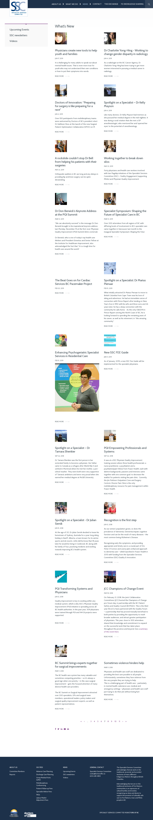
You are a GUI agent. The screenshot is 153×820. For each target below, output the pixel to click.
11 (119, 721)
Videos (13, 41)
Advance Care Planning (44, 771)
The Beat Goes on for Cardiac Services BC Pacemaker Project (73, 282)
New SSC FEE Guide (116, 352)
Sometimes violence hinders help (124, 663)
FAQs (38, 795)
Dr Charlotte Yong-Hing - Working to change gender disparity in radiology (126, 52)
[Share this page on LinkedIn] (62, 729)
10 (115, 721)
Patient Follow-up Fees (44, 788)
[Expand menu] (63, 4)
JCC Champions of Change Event (124, 588)
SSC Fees (39, 767)
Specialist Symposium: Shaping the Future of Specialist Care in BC (125, 212)
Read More (59, 76)
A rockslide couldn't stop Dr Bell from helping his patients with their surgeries (75, 161)
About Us (56, 4)
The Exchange (111, 4)
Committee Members (17, 771)
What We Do (72, 4)
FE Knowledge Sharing (132, 4)
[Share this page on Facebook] (56, 729)
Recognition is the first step (120, 520)
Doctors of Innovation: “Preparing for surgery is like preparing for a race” (75, 106)
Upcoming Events (19, 29)
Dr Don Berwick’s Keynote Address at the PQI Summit (75, 212)
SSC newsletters (18, 35)
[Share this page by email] (65, 729)
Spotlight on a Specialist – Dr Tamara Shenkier (72, 449)
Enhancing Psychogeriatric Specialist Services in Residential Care (77, 354)
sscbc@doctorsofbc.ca (97, 774)
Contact (97, 4)
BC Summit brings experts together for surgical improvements (76, 664)
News (85, 4)
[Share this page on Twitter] (58, 729)
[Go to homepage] (19, 8)
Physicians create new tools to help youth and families (76, 52)
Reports (12, 774)
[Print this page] (68, 729)
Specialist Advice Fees (44, 792)
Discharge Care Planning (44, 774)
